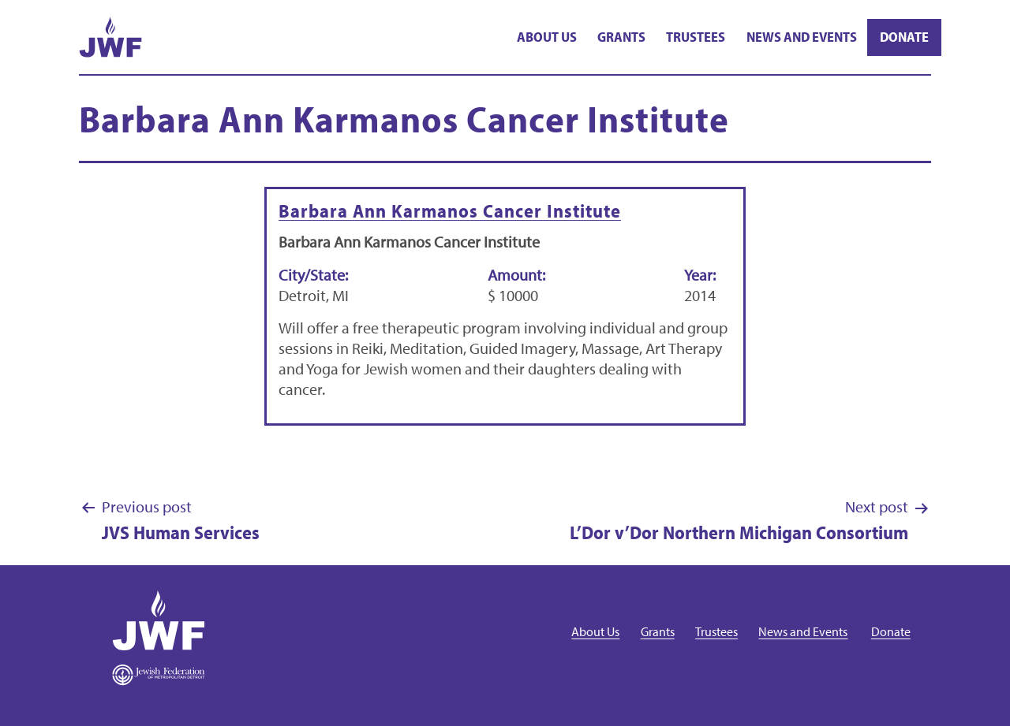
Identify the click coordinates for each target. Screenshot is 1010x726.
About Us (547, 37)
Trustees (695, 37)
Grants (621, 37)
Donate (904, 37)
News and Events (801, 37)
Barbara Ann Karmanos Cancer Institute (450, 210)
